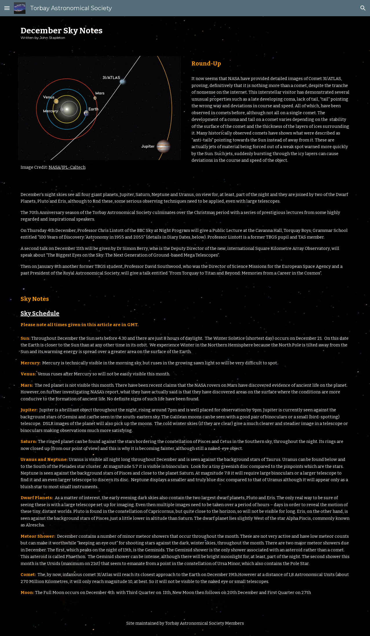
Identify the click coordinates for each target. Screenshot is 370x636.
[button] (7, 8)
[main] (185, 32)
